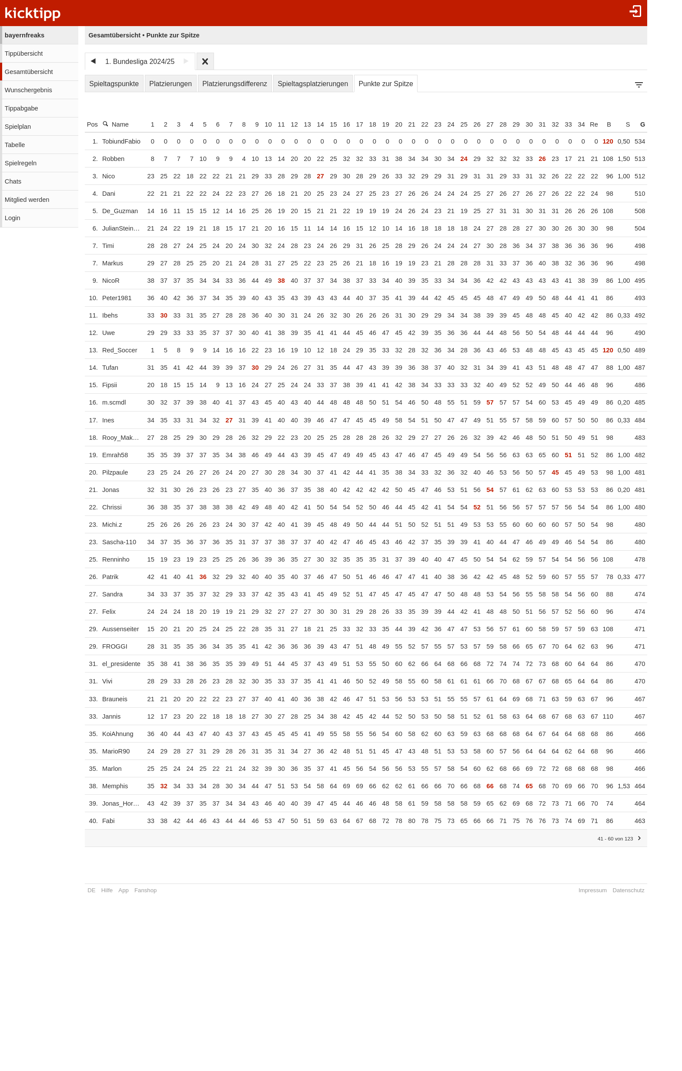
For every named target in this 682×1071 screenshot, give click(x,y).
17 (364, 124)
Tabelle (15, 144)
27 (494, 124)
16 (351, 124)
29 (521, 124)
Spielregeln (21, 163)
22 (429, 124)
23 (442, 124)
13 (312, 124)
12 (299, 124)
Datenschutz (633, 890)
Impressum (597, 890)
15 (338, 124)
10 (273, 124)
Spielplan (18, 126)
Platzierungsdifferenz (234, 83)
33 (573, 124)
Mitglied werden (27, 199)
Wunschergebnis (28, 90)
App (123, 890)
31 (547, 124)
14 (325, 124)
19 (390, 124)
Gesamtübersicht (29, 71)
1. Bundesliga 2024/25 (139, 61)
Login (12, 217)
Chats (13, 181)
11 (286, 124)
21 (416, 124)
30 (534, 124)
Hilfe (107, 890)
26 (481, 124)
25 (468, 124)
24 (455, 124)
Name (115, 124)
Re (599, 124)
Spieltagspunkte (114, 83)
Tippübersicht (24, 53)
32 (560, 124)
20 (403, 124)
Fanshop (145, 890)
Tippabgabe (21, 108)
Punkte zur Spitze (385, 83)
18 (377, 124)
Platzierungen (170, 83)
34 (586, 124)
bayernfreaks (24, 35)
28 (508, 124)
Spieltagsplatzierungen (312, 83)
